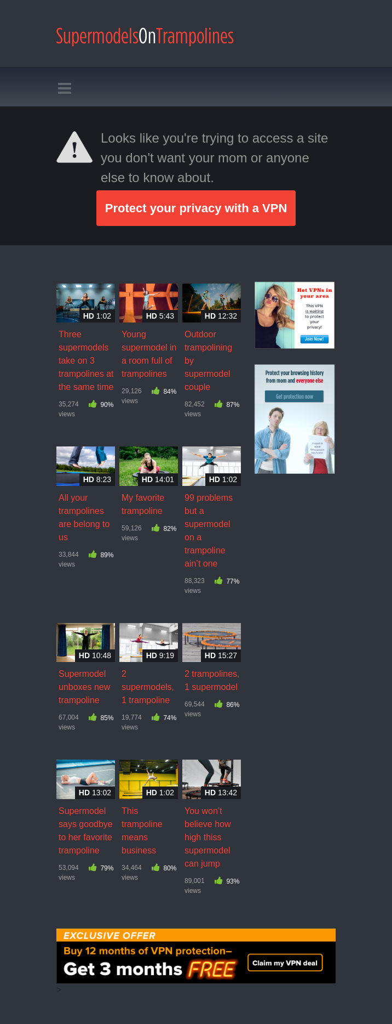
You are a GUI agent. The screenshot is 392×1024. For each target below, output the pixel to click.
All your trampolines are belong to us (84, 517)
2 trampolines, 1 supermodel (212, 680)
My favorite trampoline (143, 504)
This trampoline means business (142, 830)
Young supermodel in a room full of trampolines (149, 354)
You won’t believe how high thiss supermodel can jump (208, 837)
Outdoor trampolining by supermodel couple (208, 361)
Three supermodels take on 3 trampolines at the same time (86, 361)
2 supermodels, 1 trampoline (148, 687)
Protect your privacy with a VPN (196, 208)
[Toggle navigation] (59, 88)
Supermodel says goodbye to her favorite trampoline (86, 830)
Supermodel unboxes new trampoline (84, 687)
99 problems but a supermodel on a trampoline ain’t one (209, 530)
